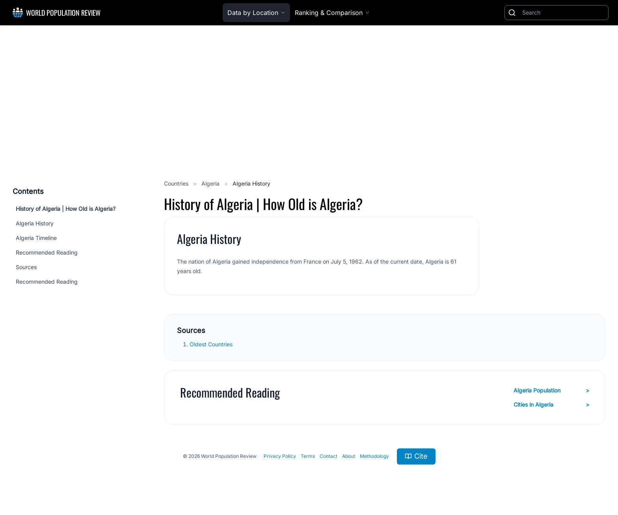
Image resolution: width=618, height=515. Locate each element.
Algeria (211, 183)
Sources (26, 267)
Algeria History (35, 223)
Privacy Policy (280, 456)
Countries (177, 183)
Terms (308, 456)
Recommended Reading (47, 252)
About (348, 456)
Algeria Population (551, 390)
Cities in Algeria (551, 405)
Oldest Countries (212, 344)
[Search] (563, 13)
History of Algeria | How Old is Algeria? (65, 208)
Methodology (374, 456)
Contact (328, 456)
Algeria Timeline (36, 237)
